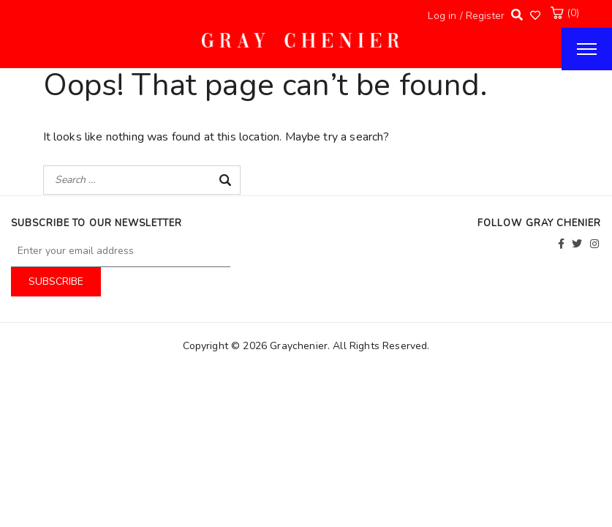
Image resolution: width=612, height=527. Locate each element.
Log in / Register (466, 16)
